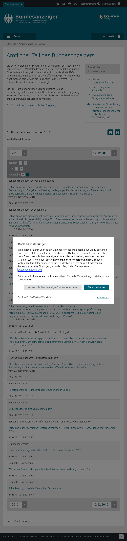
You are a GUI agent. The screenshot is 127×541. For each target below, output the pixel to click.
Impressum (103, 297)
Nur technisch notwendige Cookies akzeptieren (52, 287)
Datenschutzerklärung (30, 269)
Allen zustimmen (97, 287)
